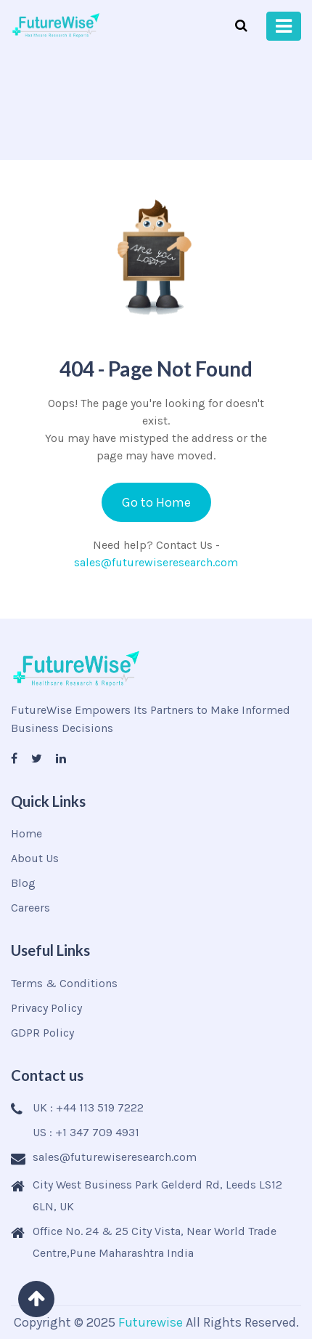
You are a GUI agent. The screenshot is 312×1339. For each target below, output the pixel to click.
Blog (23, 883)
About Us (35, 858)
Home (26, 833)
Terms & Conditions (64, 983)
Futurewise (150, 1322)
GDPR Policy (42, 1033)
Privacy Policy (46, 1008)
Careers (30, 907)
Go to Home (156, 502)
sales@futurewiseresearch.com (156, 562)
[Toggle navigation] (283, 26)
